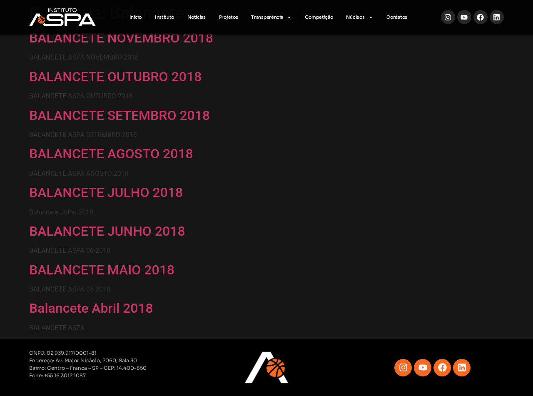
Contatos (396, 17)
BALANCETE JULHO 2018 (106, 192)
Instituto (164, 17)
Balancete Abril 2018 (91, 308)
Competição (319, 17)
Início (136, 17)
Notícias (196, 17)
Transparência (271, 17)
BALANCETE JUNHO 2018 (107, 231)
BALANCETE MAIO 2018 (101, 270)
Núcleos (359, 17)
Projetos (228, 17)
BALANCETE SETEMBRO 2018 (119, 115)
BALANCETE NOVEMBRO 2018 (121, 38)
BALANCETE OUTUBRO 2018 (115, 77)
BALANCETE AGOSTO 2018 (111, 154)
